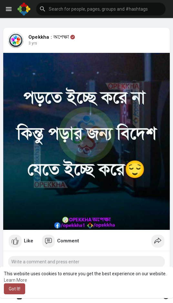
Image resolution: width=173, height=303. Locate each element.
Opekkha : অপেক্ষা (48, 37)
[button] (101, 9)
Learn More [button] (15, 280)
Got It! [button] (14, 288)
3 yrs (32, 43)
